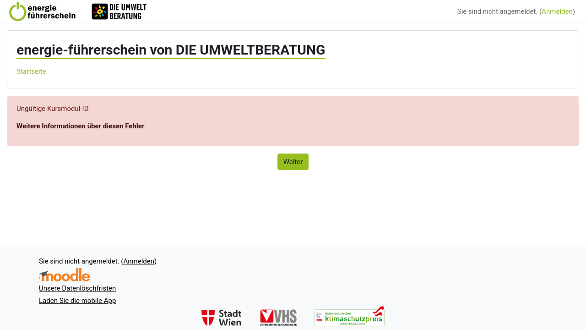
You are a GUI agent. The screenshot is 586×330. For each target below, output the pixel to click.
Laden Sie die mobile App (77, 301)
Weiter (293, 162)
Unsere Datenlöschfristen (77, 288)
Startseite (31, 71)
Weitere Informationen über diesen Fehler (80, 126)
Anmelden (557, 11)
